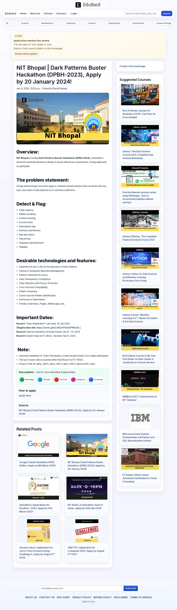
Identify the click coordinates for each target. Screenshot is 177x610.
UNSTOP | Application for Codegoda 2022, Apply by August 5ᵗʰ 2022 (86, 551)
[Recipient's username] (81, 588)
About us (31, 597)
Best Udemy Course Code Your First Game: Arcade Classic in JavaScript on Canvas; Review (139, 359)
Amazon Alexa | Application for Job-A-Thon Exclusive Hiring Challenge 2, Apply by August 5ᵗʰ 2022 (37, 552)
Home (24, 13)
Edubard (10, 13)
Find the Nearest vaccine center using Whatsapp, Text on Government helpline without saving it (139, 197)
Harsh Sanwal (60, 88)
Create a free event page (132, 66)
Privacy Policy (81, 597)
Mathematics (47, 23)
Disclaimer (121, 597)
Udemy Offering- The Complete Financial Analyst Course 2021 (139, 238)
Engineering (114, 23)
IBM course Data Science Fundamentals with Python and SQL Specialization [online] (138, 437)
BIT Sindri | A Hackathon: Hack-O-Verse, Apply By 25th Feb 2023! (86, 506)
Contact (48, 13)
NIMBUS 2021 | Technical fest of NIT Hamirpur (140, 398)
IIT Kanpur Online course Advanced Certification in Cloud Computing (139, 478)
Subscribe (130, 588)
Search (166, 13)
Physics (92, 23)
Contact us (46, 597)
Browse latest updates (26, 54)
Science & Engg (164, 23)
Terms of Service (141, 597)
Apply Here (25, 395)
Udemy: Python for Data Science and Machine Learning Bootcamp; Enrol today (140, 277)
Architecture (138, 23)
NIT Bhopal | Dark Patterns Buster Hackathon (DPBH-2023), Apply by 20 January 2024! (86, 465)
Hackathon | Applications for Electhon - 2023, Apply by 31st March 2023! (35, 508)
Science (25, 23)
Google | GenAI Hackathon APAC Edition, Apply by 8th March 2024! (37, 464)
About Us (35, 13)
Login (74, 13)
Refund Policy (102, 597)
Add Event (63, 597)
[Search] (142, 13)
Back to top (88, 601)
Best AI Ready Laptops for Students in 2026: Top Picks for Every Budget (139, 114)
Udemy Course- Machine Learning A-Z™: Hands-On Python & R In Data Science (140, 318)
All (7, 23)
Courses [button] (61, 13)
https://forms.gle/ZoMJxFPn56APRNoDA (57, 327)
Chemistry (71, 23)
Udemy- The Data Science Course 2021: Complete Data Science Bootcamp (138, 154)
